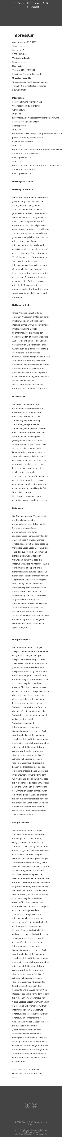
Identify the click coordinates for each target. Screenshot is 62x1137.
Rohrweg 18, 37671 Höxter (28, 3)
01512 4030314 (33, 7)
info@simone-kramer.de (30, 74)
